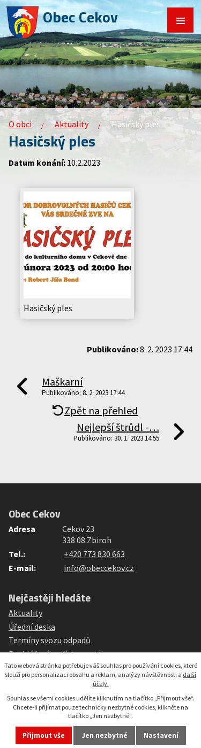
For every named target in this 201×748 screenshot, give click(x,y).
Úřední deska (32, 626)
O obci (20, 124)
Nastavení (161, 735)
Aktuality (71, 124)
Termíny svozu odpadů (50, 640)
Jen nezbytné (104, 735)
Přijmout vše (44, 735)
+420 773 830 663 (94, 554)
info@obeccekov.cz (99, 567)
